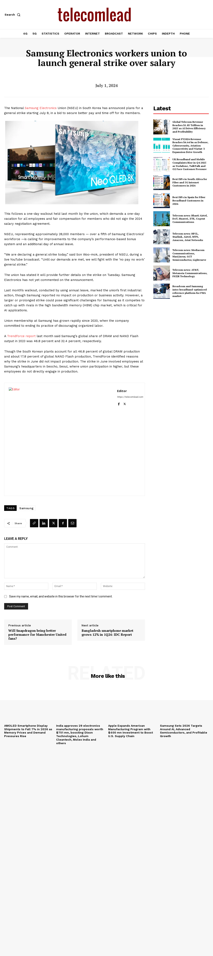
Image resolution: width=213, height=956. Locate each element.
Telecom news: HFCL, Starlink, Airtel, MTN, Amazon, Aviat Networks (187, 237)
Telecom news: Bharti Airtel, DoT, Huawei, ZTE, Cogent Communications (190, 218)
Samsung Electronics (41, 108)
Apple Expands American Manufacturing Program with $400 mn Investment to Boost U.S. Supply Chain (130, 731)
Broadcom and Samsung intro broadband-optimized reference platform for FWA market (189, 291)
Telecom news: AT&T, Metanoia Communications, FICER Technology (189, 273)
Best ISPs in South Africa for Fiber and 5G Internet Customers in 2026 (189, 182)
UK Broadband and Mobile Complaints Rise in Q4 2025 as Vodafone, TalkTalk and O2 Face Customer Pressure (189, 164)
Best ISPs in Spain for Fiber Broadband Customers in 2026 (188, 200)
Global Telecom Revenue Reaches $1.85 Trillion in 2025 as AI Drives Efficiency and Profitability (189, 126)
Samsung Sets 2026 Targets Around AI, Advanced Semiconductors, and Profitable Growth (183, 731)
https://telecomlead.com (130, 397)
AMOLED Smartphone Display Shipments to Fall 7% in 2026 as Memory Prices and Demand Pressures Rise (28, 731)
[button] (13, 14)
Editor (122, 391)
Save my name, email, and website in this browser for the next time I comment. (61, 596)
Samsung (26, 508)
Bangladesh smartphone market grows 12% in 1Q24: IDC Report (107, 633)
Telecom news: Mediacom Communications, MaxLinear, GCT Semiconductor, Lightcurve (189, 254)
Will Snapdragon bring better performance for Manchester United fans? (37, 635)
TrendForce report (21, 336)
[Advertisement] (183, 333)
